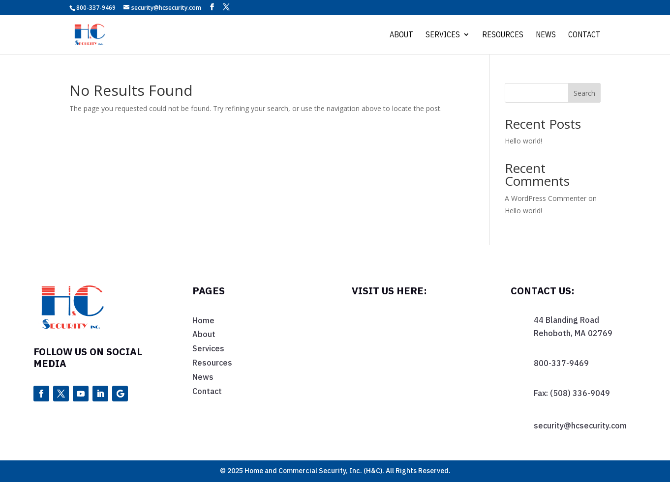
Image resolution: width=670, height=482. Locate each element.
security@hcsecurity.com (580, 425)
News (546, 35)
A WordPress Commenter (545, 198)
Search (584, 93)
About (401, 35)
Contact (584, 35)
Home (203, 320)
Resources (502, 35)
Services (443, 35)
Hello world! (523, 140)
